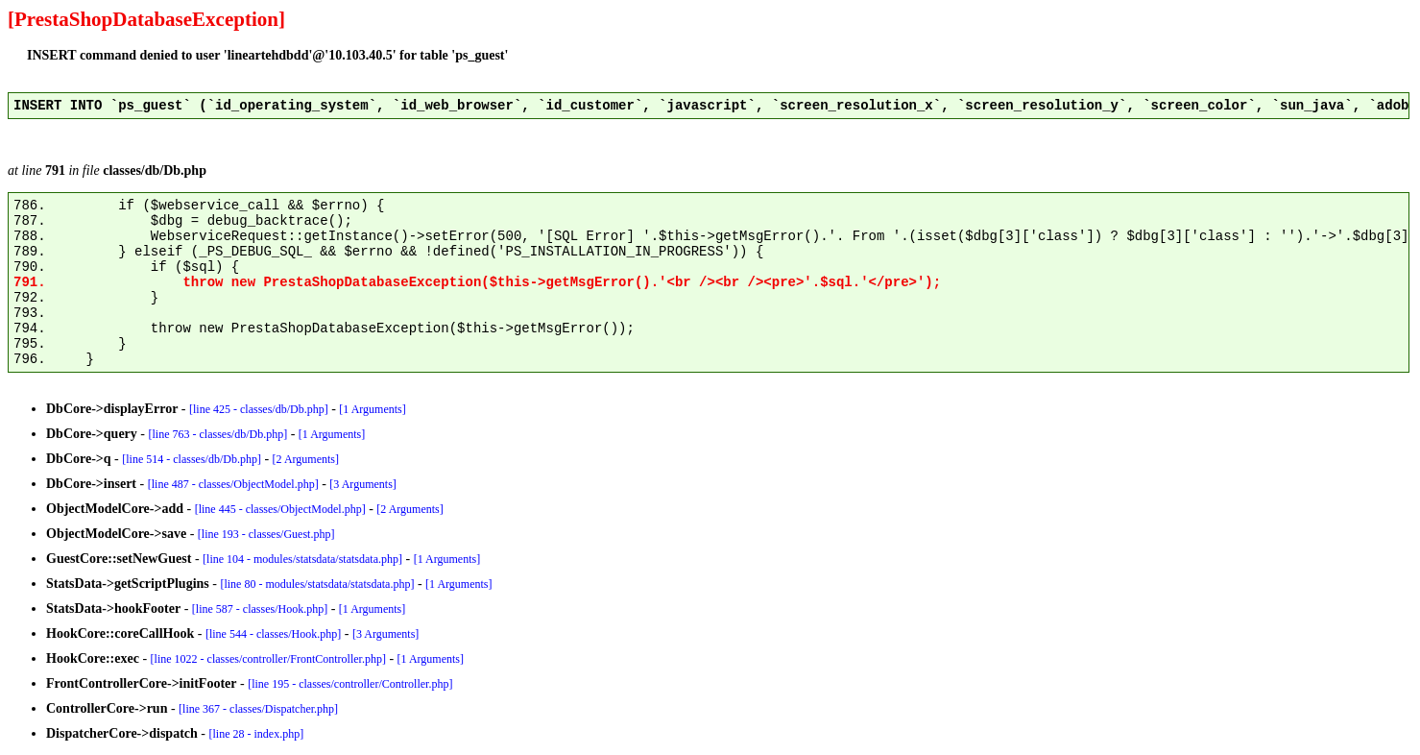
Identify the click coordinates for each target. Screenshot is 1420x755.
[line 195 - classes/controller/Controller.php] (350, 684)
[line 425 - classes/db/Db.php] (258, 409)
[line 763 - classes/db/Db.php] (218, 434)
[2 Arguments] (306, 459)
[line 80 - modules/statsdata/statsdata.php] (317, 584)
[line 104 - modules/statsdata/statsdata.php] (302, 559)
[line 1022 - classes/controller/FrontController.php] (268, 659)
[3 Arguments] (362, 484)
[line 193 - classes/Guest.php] (266, 534)
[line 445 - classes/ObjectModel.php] (280, 509)
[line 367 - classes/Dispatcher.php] (258, 709)
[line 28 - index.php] (256, 734)
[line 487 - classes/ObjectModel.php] (233, 484)
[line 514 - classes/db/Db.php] (191, 459)
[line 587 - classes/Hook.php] (259, 609)
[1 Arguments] (372, 409)
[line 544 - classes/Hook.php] (273, 634)
